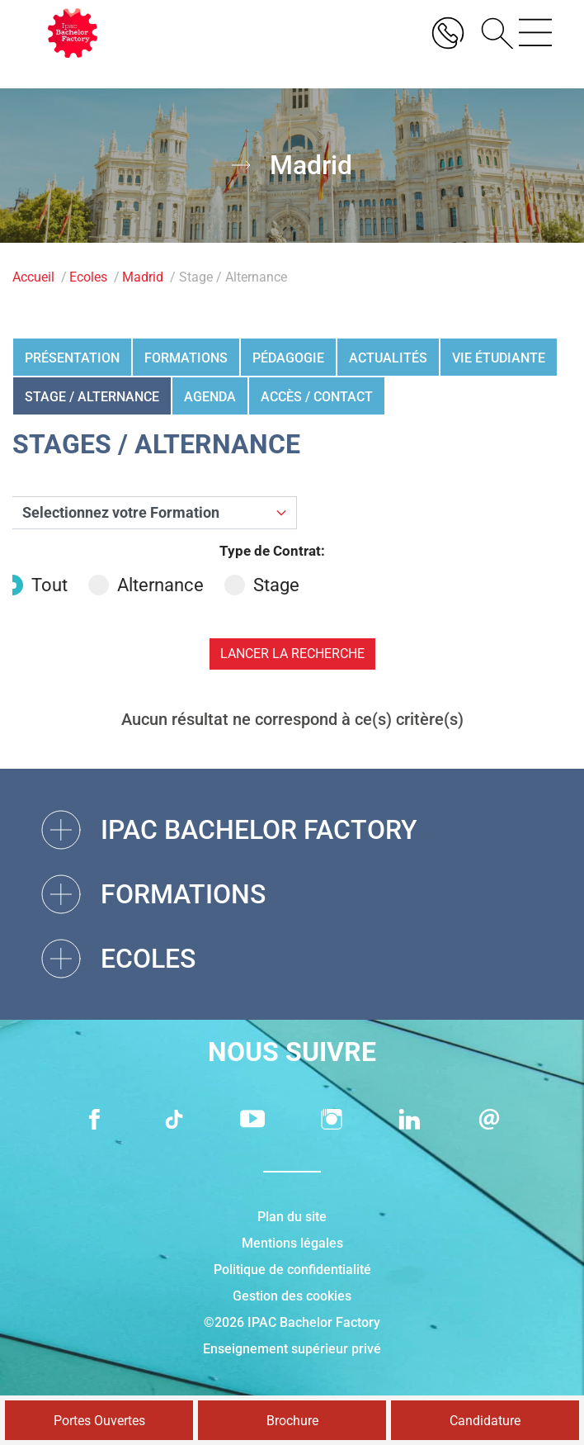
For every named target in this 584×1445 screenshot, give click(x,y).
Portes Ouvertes (99, 1420)
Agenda (210, 397)
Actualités (388, 358)
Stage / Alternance (92, 397)
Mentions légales (292, 1243)
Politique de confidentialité (292, 1269)
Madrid (142, 277)
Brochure (292, 1420)
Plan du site (292, 1217)
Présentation (72, 358)
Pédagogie (288, 358)
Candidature (485, 1420)
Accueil (33, 277)
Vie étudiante (498, 358)
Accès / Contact (317, 397)
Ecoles (88, 277)
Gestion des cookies (292, 1296)
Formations (186, 358)
